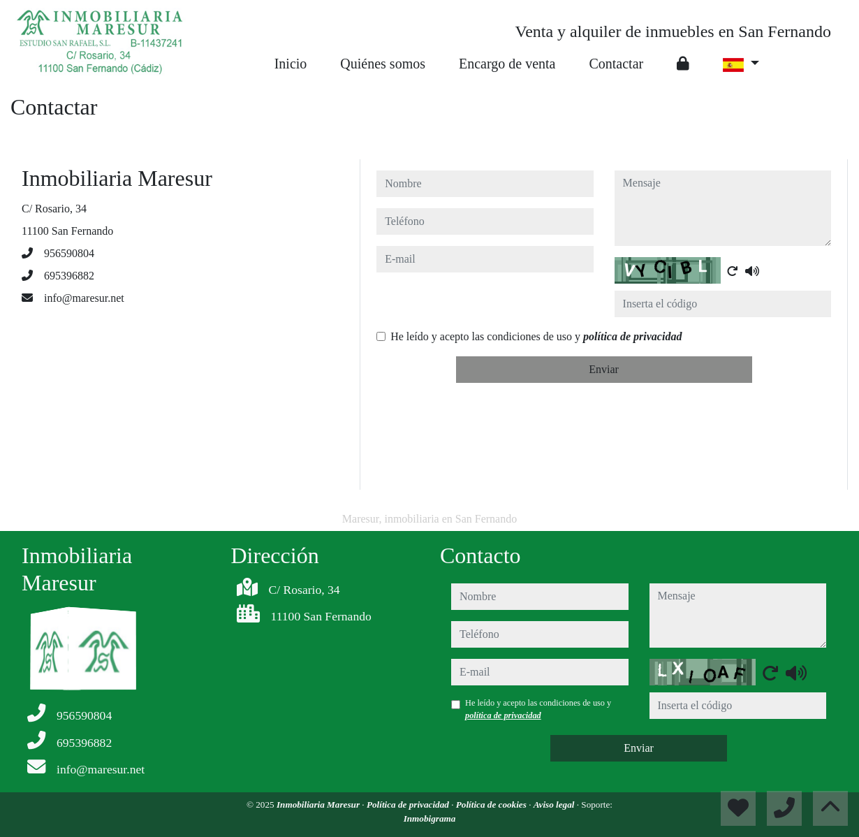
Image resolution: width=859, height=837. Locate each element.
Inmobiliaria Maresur (319, 804)
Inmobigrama (430, 818)
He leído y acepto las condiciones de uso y (536, 336)
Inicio (290, 63)
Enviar (604, 369)
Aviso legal (555, 804)
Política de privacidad (409, 804)
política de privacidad (632, 336)
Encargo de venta (507, 63)
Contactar (616, 63)
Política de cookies (492, 804)
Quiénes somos (382, 63)
